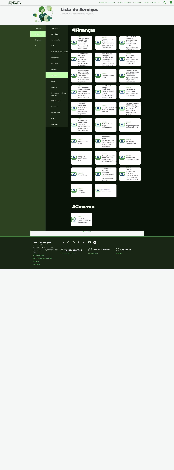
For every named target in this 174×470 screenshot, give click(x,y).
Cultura (53, 46)
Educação (54, 66)
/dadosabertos (93, 253)
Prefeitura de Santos (14, 3)
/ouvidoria (119, 253)
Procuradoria (55, 115)
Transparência (150, 2)
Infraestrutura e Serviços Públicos (59, 96)
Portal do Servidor (107, 2)
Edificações (55, 60)
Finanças (54, 78)
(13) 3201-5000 (38, 255)
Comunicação (55, 40)
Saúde (53, 121)
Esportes (54, 72)
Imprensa (36, 264)
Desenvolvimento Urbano (57, 53)
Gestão (53, 84)
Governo (54, 90)
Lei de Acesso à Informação (42, 258)
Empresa (38, 40)
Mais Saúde (87, 231)
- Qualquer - (39, 28)
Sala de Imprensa (124, 2)
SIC (159, 2)
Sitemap (36, 261)
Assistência (55, 34)
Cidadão (38, 34)
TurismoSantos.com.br (68, 253)
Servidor (38, 46)
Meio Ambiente (56, 103)
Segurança (54, 127)
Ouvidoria (137, 2)
